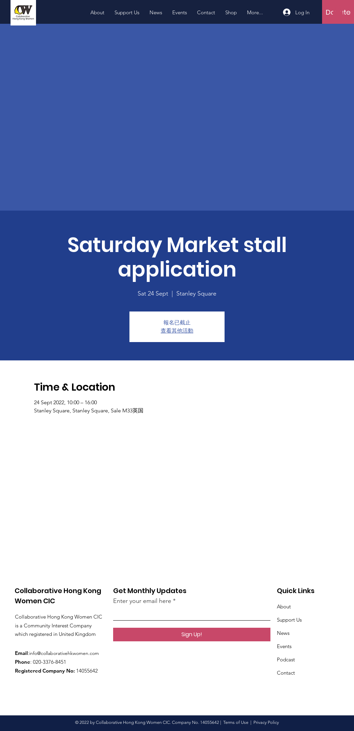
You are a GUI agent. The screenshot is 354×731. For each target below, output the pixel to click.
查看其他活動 (177, 331)
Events (284, 646)
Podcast (286, 659)
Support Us (289, 620)
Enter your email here (142, 601)
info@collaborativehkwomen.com (64, 653)
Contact (286, 673)
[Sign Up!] (191, 634)
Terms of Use (235, 722)
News (283, 633)
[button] (338, 12)
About (284, 606)
